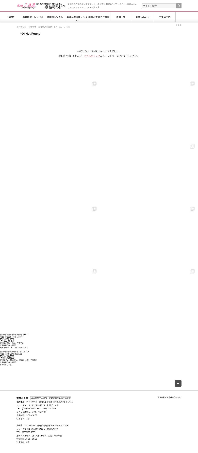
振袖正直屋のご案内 (98, 17)
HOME (11, 17)
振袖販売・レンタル (33, 17)
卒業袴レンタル (55, 17)
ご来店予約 (164, 17)
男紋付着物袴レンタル (76, 19)
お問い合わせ (143, 17)
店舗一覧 (120, 17)
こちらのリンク (92, 56)
